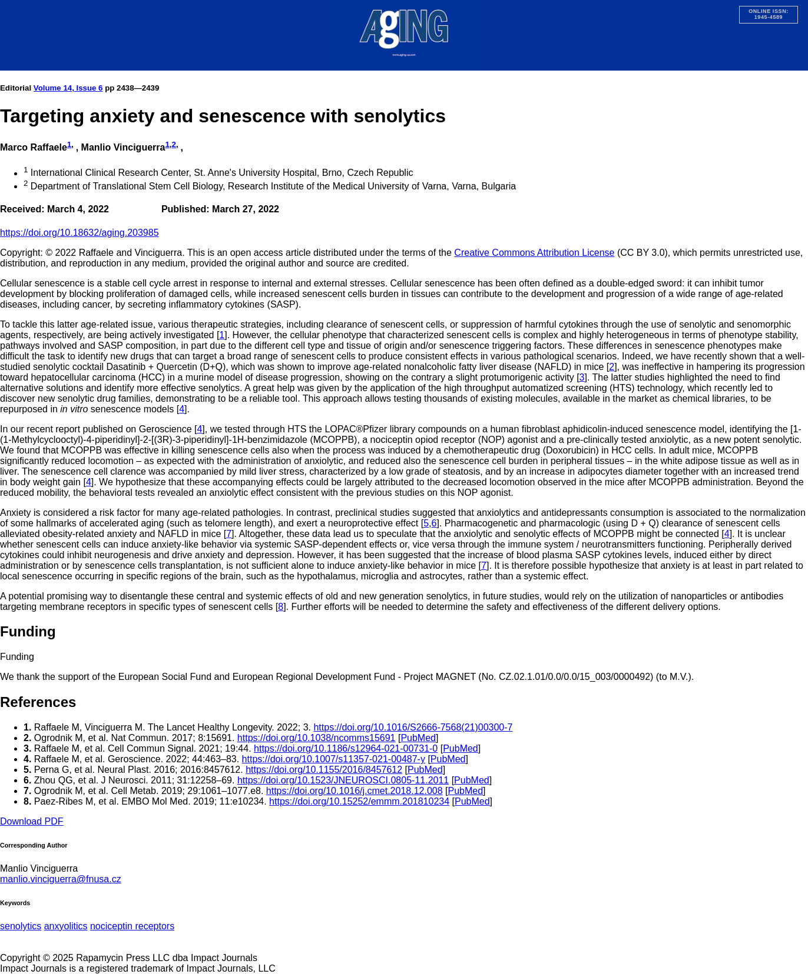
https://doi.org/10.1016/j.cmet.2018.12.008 (354, 791)
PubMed (418, 738)
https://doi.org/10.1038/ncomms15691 (316, 738)
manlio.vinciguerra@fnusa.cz (60, 879)
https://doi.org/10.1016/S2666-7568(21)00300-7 (412, 727)
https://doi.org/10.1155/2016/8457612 (324, 770)
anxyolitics (66, 926)
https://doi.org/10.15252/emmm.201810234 (359, 801)
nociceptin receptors (132, 926)
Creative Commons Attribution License (534, 253)
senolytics (20, 926)
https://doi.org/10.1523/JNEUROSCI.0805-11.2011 (343, 780)
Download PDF (32, 821)
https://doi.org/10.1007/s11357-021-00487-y (333, 759)
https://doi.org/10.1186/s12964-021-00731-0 (346, 748)
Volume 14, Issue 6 (68, 88)
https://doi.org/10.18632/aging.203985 (79, 233)
